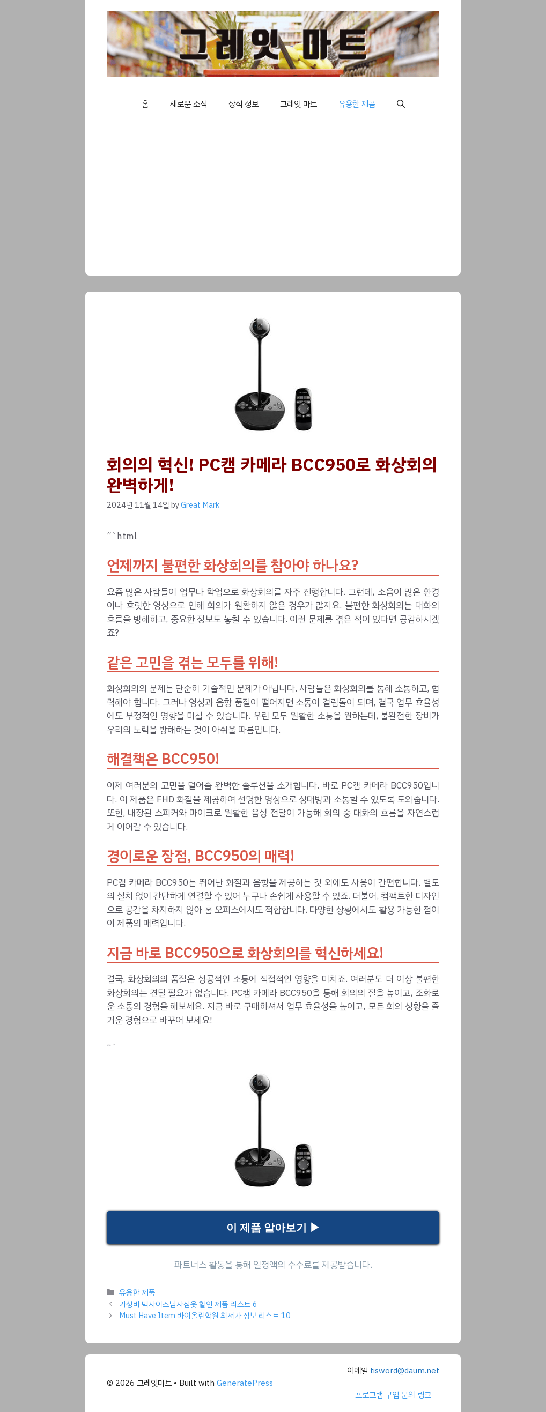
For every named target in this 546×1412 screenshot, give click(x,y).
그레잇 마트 (298, 104)
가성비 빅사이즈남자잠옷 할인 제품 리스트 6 (188, 1304)
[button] (401, 104)
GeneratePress (245, 1383)
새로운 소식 (188, 104)
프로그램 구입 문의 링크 (393, 1395)
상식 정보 (243, 104)
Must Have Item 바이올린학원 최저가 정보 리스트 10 (205, 1315)
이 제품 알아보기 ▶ (273, 1227)
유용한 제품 (356, 104)
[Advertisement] (273, 200)
